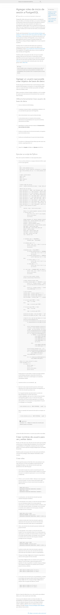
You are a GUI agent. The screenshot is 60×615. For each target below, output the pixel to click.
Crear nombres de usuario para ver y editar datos (52, 20)
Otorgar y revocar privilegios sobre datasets (34, 605)
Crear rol (18, 60)
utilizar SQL (24, 62)
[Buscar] (40, 1)
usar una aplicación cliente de (35, 48)
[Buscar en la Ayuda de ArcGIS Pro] (28, 2)
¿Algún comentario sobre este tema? (37, 612)
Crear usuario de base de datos (35, 33)
